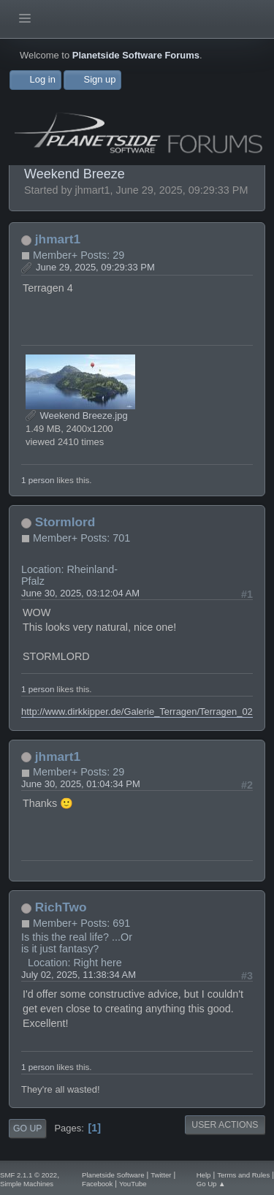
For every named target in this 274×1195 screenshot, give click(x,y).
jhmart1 (57, 239)
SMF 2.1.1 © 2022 (28, 1175)
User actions (224, 1125)
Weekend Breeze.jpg (77, 415)
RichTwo (61, 907)
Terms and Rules (243, 1175)
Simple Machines (26, 1184)
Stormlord (65, 522)
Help (204, 1175)
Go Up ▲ (211, 1184)
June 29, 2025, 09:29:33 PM (95, 267)
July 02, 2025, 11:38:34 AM (78, 974)
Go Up (27, 1128)
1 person (37, 480)
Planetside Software (113, 1175)
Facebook (97, 1184)
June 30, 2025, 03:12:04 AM (80, 593)
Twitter (161, 1175)
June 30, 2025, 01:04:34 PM (80, 783)
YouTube (133, 1184)
